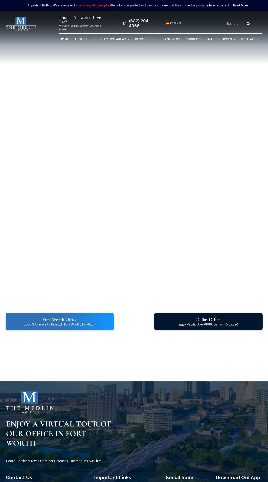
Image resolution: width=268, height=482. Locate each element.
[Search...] (234, 24)
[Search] (249, 24)
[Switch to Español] (172, 23)
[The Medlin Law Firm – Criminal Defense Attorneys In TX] (21, 19)
